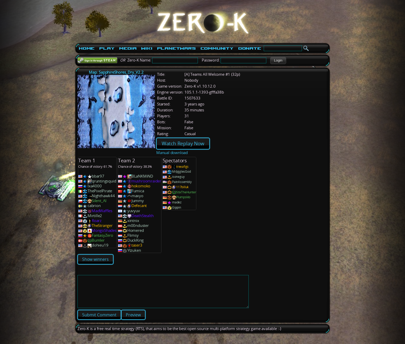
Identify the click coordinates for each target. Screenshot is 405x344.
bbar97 (98, 176)
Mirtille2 (95, 215)
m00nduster (138, 225)
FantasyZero (102, 235)
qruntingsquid (104, 181)
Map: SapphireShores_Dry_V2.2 (116, 72)
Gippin (176, 207)
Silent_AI (99, 200)
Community (216, 48)
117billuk (182, 187)
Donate (249, 48)
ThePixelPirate (100, 190)
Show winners (95, 259)
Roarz (97, 220)
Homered (135, 230)
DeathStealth (142, 215)
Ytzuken (134, 250)
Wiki (146, 48)
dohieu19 (100, 245)
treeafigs (182, 166)
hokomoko (140, 186)
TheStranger (102, 225)
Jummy (137, 200)
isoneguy (178, 176)
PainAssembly (182, 182)
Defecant (139, 205)
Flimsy (133, 235)
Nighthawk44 (103, 195)
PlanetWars (176, 48)
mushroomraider (146, 181)
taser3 (136, 245)
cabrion (94, 205)
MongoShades (104, 230)
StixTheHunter (186, 192)
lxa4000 (95, 186)
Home (87, 48)
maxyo (137, 195)
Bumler (98, 240)
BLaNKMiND (142, 176)
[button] (278, 60)
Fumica (137, 190)
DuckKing (135, 240)
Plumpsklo (183, 197)
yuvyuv (133, 210)
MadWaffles (102, 210)
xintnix (133, 220)
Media (127, 48)
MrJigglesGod (181, 171)
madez (177, 202)
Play (106, 48)
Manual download (172, 152)
